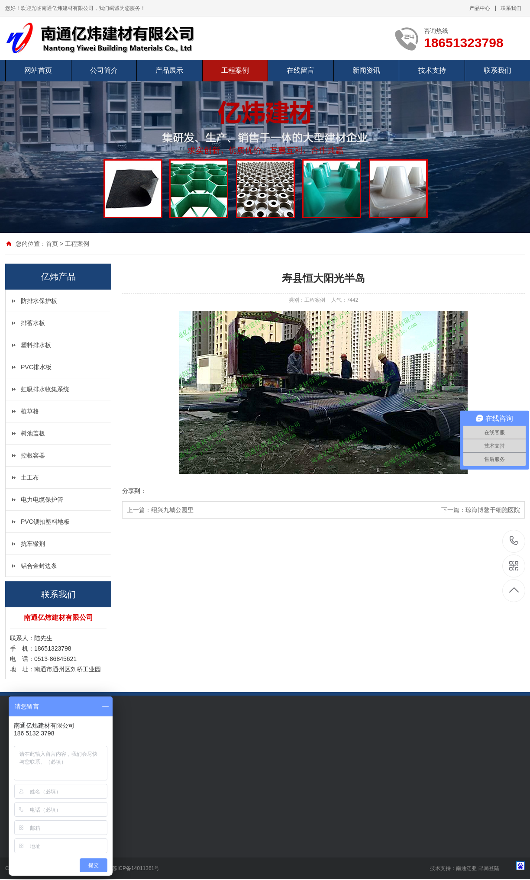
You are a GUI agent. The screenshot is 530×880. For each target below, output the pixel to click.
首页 (52, 243)
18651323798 (514, 541)
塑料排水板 (36, 345)
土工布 (30, 477)
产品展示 (169, 70)
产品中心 (479, 8)
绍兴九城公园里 (172, 509)
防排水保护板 (39, 300)
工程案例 (235, 70)
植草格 (30, 411)
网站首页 (38, 70)
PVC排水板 (36, 367)
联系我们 (511, 8)
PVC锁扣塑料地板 (45, 521)
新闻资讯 (366, 70)
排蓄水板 (33, 322)
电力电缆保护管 (42, 499)
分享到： (134, 490)
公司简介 (104, 70)
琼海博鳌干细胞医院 (492, 509)
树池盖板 (33, 433)
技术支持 (432, 70)
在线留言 (300, 70)
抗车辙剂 (33, 543)
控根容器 (33, 455)
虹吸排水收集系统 (45, 389)
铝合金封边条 (39, 565)
